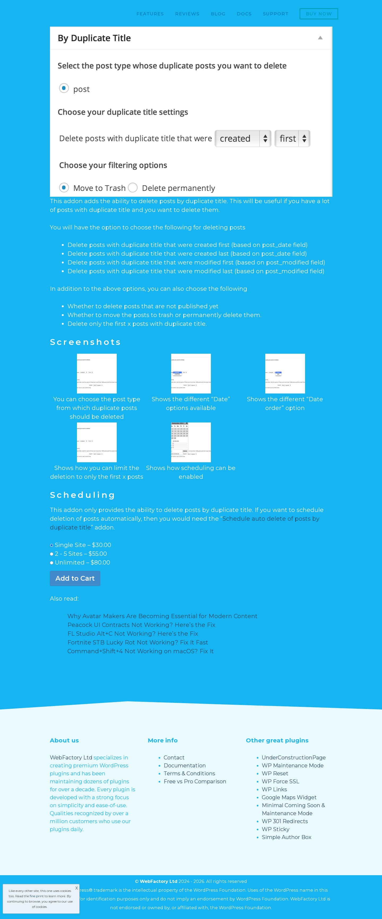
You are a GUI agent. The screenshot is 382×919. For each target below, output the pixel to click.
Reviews (187, 13)
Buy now (319, 13)
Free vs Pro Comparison (195, 781)
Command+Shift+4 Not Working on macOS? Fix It (140, 651)
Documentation (185, 765)
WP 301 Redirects (285, 821)
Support (276, 13)
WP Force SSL (280, 781)
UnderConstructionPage (294, 757)
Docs (244, 13)
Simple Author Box (286, 837)
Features (150, 13)
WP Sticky (275, 829)
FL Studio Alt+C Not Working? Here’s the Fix (132, 633)
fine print (37, 896)
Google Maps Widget (289, 797)
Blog (218, 13)
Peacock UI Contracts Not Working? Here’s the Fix (141, 625)
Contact (174, 757)
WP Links (274, 789)
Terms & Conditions (189, 773)
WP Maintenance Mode (293, 765)
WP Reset (275, 773)
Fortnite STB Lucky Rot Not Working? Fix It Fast (137, 642)
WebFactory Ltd (71, 757)
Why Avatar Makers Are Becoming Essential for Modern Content (162, 616)
